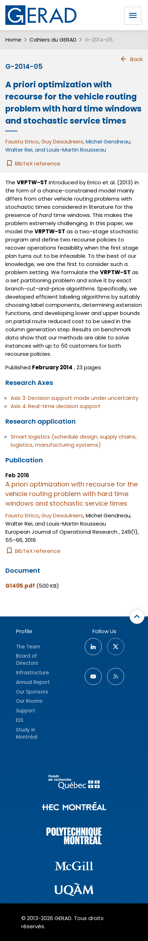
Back (131, 59)
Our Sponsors (32, 692)
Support (25, 710)
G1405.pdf (20, 585)
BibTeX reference (32, 163)
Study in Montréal (26, 733)
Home (13, 39)
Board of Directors (27, 660)
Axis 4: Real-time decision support (56, 406)
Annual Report (33, 682)
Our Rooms (29, 701)
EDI (19, 720)
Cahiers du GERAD (53, 39)
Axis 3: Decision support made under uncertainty (74, 398)
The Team (28, 646)
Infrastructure (32, 672)
